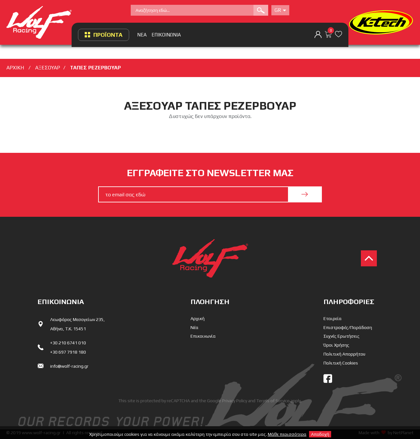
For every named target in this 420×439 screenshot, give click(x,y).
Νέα (194, 327)
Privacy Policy (234, 400)
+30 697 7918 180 (68, 352)
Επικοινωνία (203, 336)
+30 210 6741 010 (68, 342)
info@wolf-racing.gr (69, 366)
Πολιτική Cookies (340, 362)
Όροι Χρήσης (336, 345)
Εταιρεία (332, 318)
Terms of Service (273, 400)
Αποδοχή (320, 434)
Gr (280, 10)
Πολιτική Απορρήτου (344, 354)
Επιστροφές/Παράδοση (347, 327)
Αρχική (198, 318)
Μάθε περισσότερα (287, 434)
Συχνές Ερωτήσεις (341, 336)
